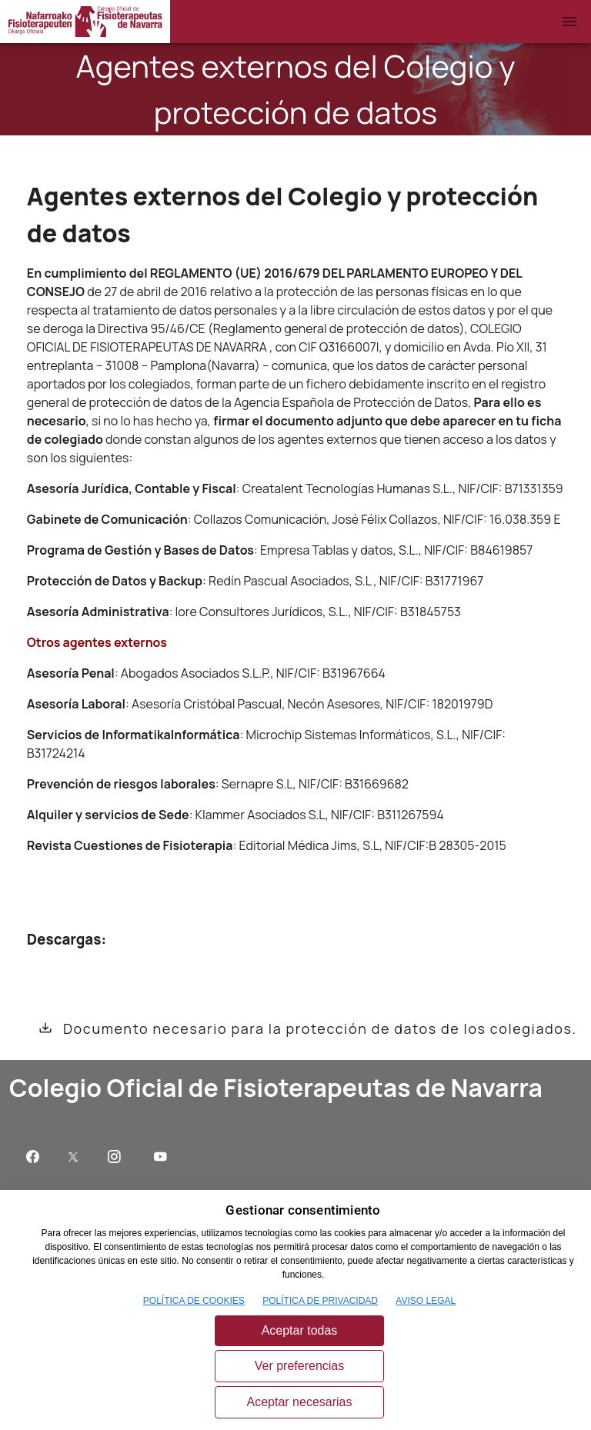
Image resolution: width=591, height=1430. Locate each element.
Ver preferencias (300, 1365)
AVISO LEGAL (426, 1300)
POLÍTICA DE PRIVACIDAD (320, 1300)
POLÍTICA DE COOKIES (194, 1300)
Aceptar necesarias (299, 1401)
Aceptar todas (300, 1330)
